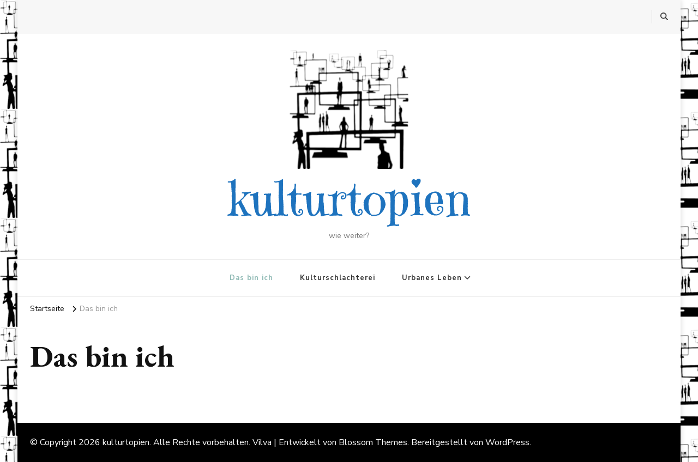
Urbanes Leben (432, 278)
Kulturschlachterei (337, 278)
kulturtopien (349, 198)
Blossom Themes (373, 442)
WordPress (507, 442)
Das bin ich (251, 278)
